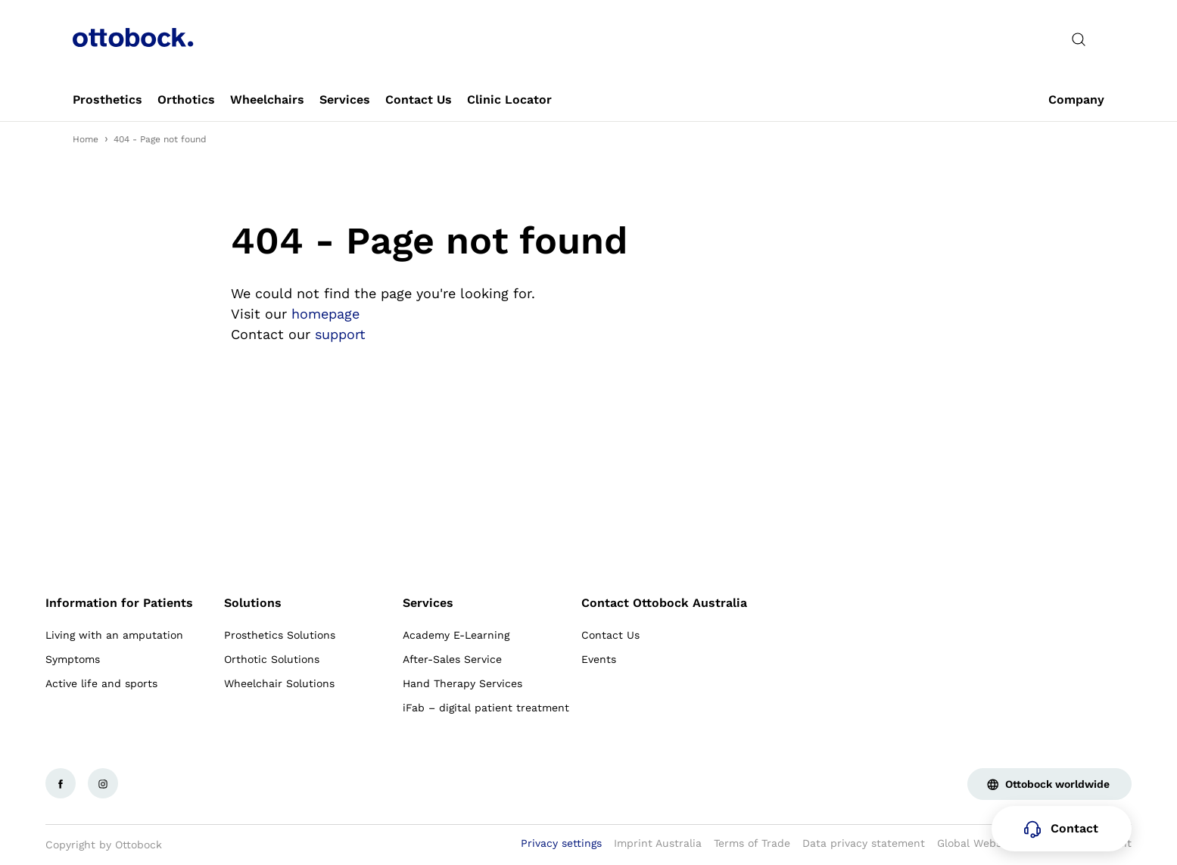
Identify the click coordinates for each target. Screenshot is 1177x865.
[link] (107, 100)
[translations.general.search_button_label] (1078, 39)
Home (85, 139)
